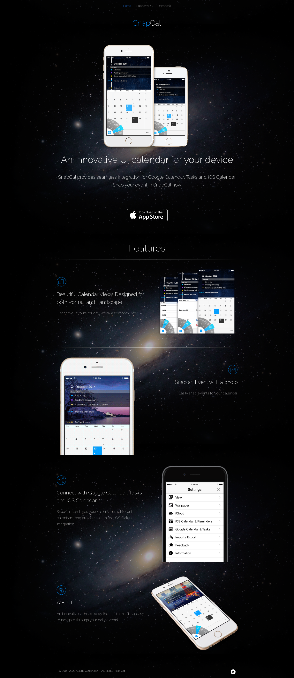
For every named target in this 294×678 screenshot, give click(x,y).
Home (127, 6)
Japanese (164, 6)
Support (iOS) (144, 6)
